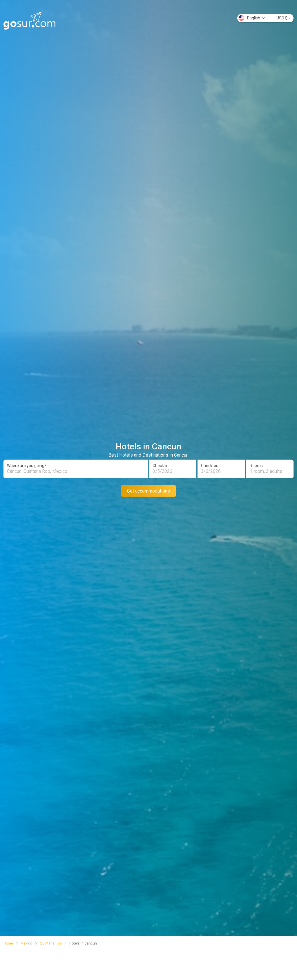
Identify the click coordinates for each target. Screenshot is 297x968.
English (251, 18)
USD (283, 18)
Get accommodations (148, 490)
